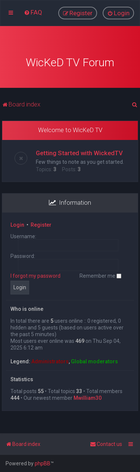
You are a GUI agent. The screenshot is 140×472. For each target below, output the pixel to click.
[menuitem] (33, 12)
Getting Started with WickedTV (79, 152)
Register (41, 224)
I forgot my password (35, 275)
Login (17, 224)
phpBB (42, 463)
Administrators (50, 360)
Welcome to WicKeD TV (70, 129)
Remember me (100, 275)
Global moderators (94, 360)
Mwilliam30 (88, 397)
